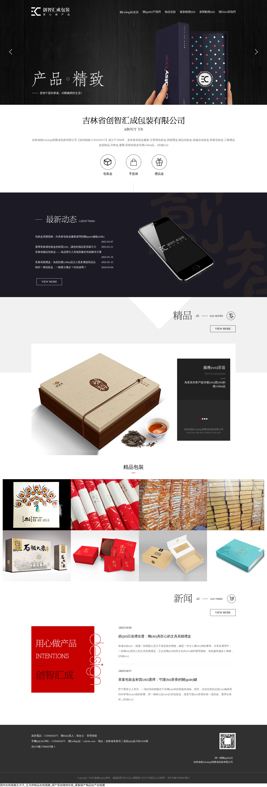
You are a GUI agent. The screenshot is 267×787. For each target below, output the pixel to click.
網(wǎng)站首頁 (129, 12)
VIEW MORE (49, 281)
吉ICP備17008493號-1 (178, 778)
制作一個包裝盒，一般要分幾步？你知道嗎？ (60, 267)
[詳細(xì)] (162, 145)
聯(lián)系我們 (227, 11)
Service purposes (215, 373)
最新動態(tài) (187, 11)
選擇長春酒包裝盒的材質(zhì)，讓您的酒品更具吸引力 (65, 246)
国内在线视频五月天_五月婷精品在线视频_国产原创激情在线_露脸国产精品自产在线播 (52, 785)
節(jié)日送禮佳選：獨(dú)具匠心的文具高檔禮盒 (154, 636)
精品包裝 (170, 11)
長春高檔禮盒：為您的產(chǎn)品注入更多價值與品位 (65, 262)
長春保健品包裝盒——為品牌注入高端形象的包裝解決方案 (68, 252)
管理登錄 (92, 735)
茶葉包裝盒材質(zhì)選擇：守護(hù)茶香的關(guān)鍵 (157, 679)
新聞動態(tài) (207, 11)
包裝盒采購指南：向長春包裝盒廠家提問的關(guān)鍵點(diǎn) (69, 236)
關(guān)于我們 (152, 11)
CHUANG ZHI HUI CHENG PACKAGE (203, 432)
